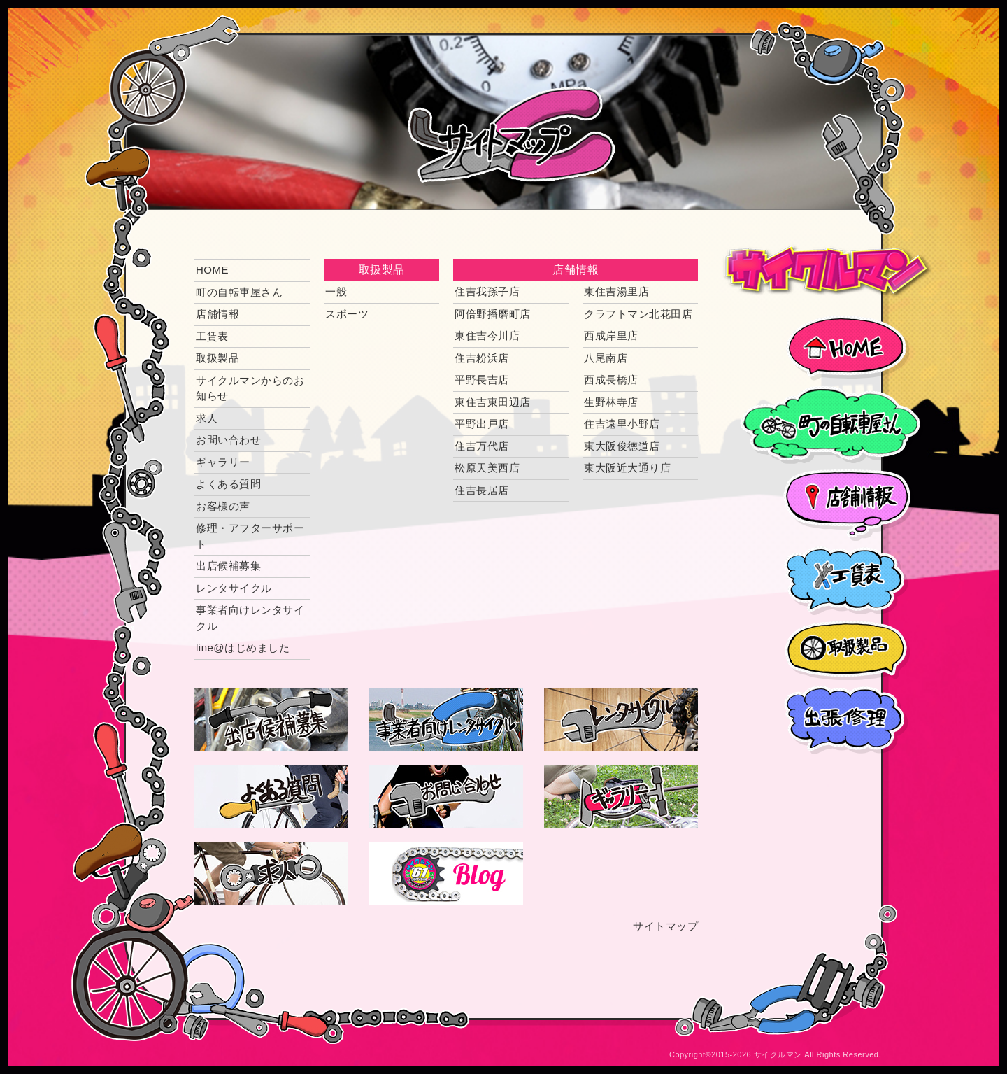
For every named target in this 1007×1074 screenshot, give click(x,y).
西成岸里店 (611, 335)
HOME (212, 270)
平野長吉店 (482, 380)
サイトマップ (665, 926)
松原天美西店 (487, 468)
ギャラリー (223, 462)
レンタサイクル (234, 588)
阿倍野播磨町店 (493, 314)
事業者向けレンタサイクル (250, 618)
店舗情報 (217, 314)
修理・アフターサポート (250, 536)
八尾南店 (605, 358)
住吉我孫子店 (487, 291)
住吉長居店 (482, 490)
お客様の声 (223, 506)
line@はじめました (243, 647)
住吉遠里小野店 (622, 424)
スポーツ (347, 314)
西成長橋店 (611, 380)
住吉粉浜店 (482, 358)
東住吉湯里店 (616, 291)
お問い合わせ (228, 440)
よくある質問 (228, 484)
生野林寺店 (611, 402)
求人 (206, 418)
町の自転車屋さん (239, 292)
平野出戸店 (482, 424)
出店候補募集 (228, 566)
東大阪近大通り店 (627, 468)
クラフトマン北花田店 (638, 314)
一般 (336, 291)
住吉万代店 (482, 446)
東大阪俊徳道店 (622, 446)
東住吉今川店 (487, 335)
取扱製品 (217, 358)
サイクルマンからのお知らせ (250, 388)
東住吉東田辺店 (493, 402)
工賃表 (212, 336)
